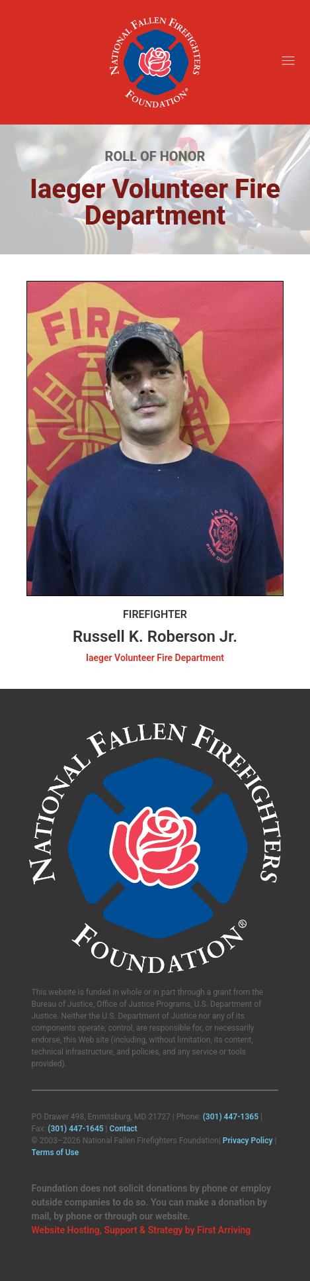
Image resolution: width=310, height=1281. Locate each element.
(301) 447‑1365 (230, 1116)
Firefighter (155, 614)
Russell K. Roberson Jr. (155, 636)
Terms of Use (55, 1152)
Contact (123, 1128)
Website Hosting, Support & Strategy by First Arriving (141, 1230)
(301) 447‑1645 (75, 1128)
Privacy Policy (248, 1140)
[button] (288, 62)
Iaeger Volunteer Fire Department (155, 657)
